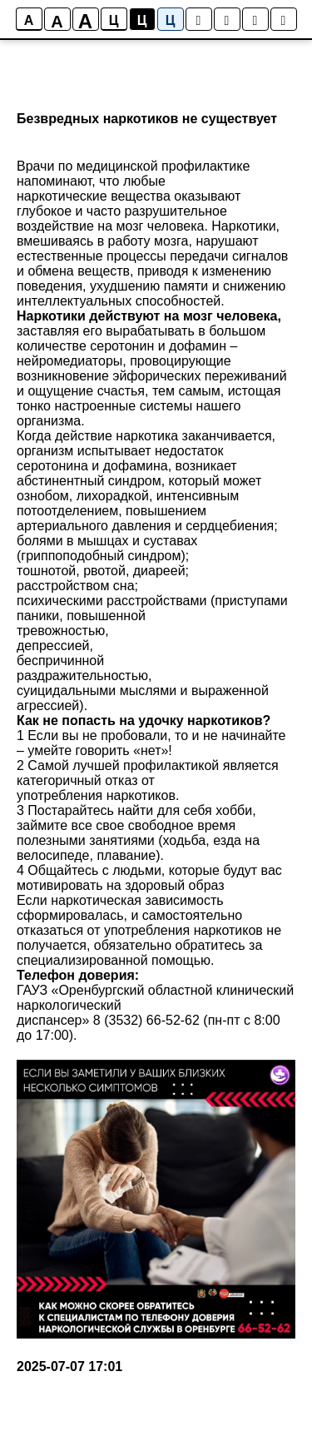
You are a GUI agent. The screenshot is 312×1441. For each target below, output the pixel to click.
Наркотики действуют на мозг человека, (149, 316)
